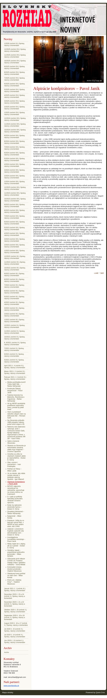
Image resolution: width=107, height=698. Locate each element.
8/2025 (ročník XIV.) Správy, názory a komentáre (14, 73)
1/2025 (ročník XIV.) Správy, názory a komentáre (14, 113)
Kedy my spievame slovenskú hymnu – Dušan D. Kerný (14, 507)
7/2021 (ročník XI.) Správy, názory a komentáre (14, 349)
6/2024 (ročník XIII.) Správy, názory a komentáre (14, 154)
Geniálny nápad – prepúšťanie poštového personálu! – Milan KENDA (16, 553)
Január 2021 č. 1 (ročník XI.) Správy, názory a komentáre (14, 590)
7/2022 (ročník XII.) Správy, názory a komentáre (14, 286)
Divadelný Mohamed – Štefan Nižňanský (15, 512)
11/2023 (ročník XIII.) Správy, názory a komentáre (15, 194)
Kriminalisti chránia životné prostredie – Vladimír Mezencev (14, 569)
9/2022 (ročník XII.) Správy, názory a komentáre (14, 275)
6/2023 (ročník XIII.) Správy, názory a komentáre (14, 223)
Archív (6, 652)
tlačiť (102, 273)
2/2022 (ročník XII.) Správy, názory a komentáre (14, 315)
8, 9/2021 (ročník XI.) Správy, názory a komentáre (15, 344)
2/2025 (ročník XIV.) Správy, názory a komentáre (14, 108)
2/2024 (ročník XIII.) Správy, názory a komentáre (14, 177)
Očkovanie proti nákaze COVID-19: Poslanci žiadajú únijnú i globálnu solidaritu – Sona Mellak (16, 562)
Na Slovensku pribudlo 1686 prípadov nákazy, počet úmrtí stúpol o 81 (15, 422)
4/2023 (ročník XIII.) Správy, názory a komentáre (14, 234)
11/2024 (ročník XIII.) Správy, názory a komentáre (15, 125)
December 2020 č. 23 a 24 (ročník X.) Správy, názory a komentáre (14, 596)
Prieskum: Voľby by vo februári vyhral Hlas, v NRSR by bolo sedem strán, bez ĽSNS (15, 523)
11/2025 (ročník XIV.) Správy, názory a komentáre (15, 56)
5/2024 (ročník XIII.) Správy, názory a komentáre (14, 159)
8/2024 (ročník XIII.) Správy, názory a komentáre (14, 142)
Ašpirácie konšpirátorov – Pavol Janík (16, 483)
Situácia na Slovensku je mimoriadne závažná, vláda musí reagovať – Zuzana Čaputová (16, 448)
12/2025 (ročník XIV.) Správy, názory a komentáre (15, 50)
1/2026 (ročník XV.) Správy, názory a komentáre (14, 44)
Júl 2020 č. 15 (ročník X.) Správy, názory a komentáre (14, 630)
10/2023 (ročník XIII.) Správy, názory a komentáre (15, 200)
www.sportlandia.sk (11, 686)
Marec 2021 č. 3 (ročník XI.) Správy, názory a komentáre (14, 372)
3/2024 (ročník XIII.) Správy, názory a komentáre (14, 171)
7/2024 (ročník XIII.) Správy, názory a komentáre (14, 148)
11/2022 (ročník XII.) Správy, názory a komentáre (15, 263)
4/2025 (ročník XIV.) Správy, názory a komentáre (14, 96)
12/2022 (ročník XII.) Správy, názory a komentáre (15, 257)
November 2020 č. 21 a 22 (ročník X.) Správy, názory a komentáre (14, 604)
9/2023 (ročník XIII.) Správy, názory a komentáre (14, 206)
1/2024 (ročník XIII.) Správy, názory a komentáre (14, 182)
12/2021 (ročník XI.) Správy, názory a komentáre (14, 326)
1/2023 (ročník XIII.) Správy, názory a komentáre (14, 252)
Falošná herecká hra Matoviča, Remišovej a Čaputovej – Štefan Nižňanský (15, 398)
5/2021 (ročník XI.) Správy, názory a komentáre (14, 361)
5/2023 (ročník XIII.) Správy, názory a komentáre (14, 229)
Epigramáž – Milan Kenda (14, 517)
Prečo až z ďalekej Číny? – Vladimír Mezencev (14, 582)
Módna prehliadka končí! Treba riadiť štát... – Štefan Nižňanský (16, 384)
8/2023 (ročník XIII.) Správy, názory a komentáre (14, 211)
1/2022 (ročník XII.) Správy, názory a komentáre (14, 321)
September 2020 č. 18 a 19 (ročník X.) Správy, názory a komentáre (14, 617)
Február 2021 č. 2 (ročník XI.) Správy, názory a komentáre (23, 33)
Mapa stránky (7, 692)
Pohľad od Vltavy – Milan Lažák (14, 470)
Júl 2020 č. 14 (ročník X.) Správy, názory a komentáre (14, 636)
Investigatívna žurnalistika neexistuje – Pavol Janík (16, 539)
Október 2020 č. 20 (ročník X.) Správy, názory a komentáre (15, 611)
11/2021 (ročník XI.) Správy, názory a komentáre (14, 332)
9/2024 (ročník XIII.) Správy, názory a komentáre (14, 136)
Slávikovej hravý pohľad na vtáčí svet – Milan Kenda (16, 575)
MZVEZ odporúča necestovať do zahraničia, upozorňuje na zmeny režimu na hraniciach (15, 490)
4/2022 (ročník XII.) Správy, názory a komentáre (14, 303)
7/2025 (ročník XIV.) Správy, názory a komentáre (14, 79)
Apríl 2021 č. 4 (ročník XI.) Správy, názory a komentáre (14, 367)
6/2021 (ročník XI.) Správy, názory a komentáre (14, 355)
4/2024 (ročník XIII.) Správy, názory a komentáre (14, 165)
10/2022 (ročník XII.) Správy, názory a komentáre (15, 269)
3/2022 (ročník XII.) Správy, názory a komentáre (14, 309)
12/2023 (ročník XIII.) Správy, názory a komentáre (15, 188)
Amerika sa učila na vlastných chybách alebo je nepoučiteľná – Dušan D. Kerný (16, 457)
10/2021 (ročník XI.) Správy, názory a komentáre (14, 338)
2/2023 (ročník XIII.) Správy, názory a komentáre (14, 246)
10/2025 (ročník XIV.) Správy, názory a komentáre (15, 62)
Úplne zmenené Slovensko (13, 442)
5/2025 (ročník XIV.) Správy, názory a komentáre (14, 90)
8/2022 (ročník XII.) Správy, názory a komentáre (14, 280)
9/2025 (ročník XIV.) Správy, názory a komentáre (14, 67)
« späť (96, 273)
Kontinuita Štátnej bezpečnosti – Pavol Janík (14, 391)
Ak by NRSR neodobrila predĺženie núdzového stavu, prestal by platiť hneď (16, 406)
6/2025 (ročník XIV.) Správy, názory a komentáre (14, 85)
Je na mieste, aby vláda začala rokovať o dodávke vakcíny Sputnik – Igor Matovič (16, 476)
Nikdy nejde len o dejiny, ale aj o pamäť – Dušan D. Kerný (16, 546)
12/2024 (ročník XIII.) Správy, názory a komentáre (15, 119)
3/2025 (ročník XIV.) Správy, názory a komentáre (14, 102)
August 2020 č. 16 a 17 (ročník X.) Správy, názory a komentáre (16, 624)
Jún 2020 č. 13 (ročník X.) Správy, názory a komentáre (14, 641)
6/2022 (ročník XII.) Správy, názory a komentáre (14, 292)
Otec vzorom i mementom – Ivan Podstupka (14, 464)
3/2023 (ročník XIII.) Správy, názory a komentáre (14, 240)
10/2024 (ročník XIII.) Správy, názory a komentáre (15, 131)
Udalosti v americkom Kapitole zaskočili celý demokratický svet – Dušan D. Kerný (15, 532)
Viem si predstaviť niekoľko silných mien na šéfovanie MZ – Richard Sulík (16, 415)
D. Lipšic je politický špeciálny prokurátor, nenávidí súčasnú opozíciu (15, 500)
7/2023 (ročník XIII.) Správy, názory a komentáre (14, 217)
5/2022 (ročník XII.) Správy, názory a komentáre (14, 298)
